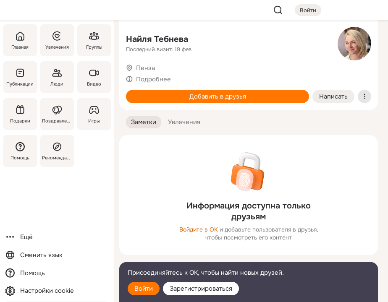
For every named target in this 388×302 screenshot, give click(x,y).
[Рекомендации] (57, 151)
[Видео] (94, 77)
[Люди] (57, 77)
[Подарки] (20, 114)
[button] (143, 122)
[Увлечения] (57, 40)
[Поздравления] (57, 114)
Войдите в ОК (198, 229)
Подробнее (153, 79)
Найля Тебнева (157, 39)
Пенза (145, 68)
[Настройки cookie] (57, 291)
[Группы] (94, 40)
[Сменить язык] (57, 255)
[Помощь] (20, 151)
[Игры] (94, 114)
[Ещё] (57, 237)
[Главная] (20, 40)
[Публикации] (20, 77)
